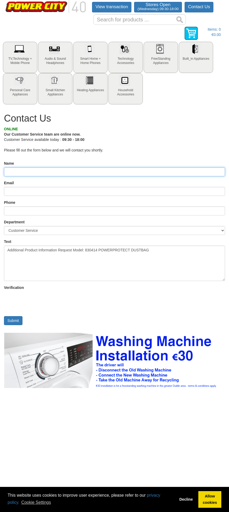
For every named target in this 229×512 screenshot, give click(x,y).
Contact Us (199, 6)
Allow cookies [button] (210, 499)
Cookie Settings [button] (36, 502)
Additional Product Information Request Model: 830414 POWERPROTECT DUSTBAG (114, 263)
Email (9, 183)
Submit (13, 321)
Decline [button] (186, 499)
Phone (9, 202)
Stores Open (158, 6)
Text (7, 241)
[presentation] (20, 57)
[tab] (20, 57)
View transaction (111, 6)
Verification (14, 287)
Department (14, 222)
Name (9, 163)
